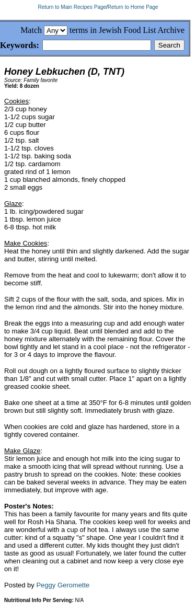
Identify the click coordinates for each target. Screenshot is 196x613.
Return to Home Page (133, 7)
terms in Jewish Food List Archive (127, 30)
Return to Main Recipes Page (72, 7)
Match (31, 30)
